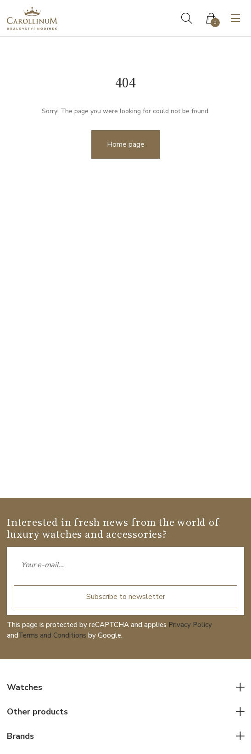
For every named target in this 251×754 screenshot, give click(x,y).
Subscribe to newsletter (125, 597)
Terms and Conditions (52, 635)
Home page (126, 144)
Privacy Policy (190, 624)
